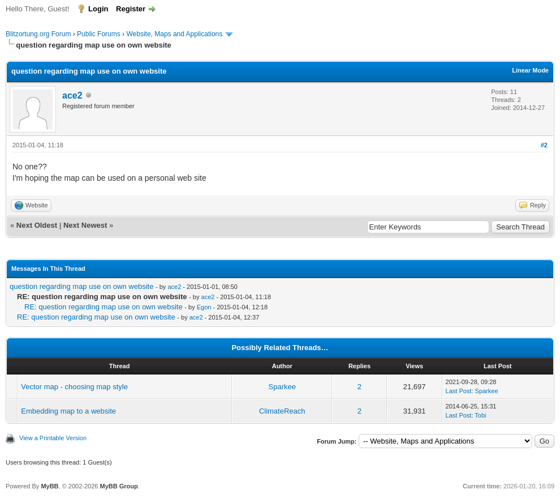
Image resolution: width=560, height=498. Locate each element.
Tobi (480, 415)
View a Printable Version (53, 438)
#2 (544, 145)
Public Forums (98, 34)
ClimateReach (282, 411)
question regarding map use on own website (81, 286)
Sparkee (282, 386)
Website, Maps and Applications (174, 34)
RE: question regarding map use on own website (103, 307)
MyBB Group (118, 486)
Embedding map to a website (68, 411)
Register (130, 9)
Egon (204, 307)
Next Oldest (36, 225)
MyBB (49, 486)
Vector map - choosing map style (74, 386)
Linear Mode (530, 70)
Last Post (459, 391)
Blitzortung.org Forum (38, 34)
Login (98, 9)
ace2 (72, 95)
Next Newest (85, 225)
